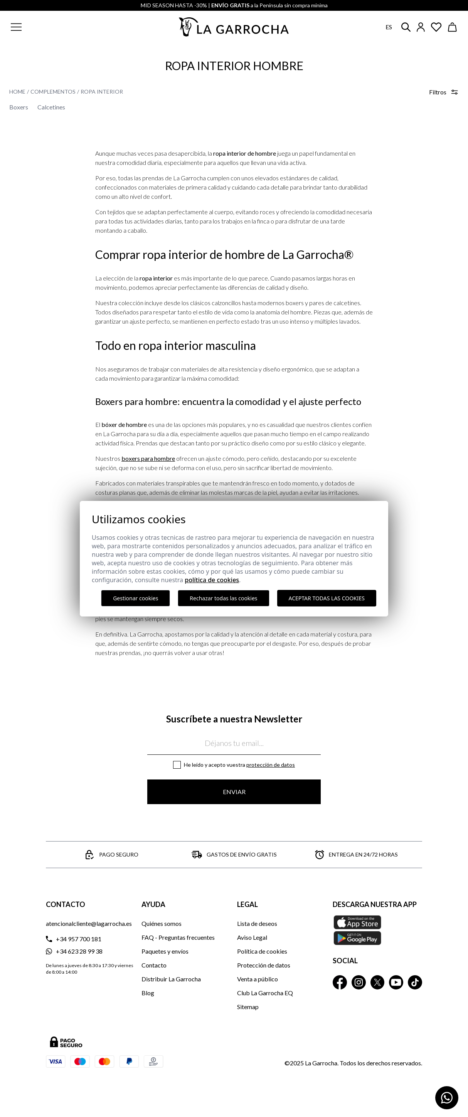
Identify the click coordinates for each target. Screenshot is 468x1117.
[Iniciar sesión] (421, 27)
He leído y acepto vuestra (239, 764)
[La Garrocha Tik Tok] (415, 982)
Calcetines (51, 107)
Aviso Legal (252, 937)
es (389, 26)
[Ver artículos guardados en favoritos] (436, 27)
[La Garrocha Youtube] (396, 982)
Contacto (154, 965)
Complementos (53, 91)
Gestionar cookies (135, 598)
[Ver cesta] (452, 27)
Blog (147, 992)
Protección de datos (270, 764)
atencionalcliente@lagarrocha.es (89, 923)
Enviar (234, 791)
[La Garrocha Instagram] (359, 982)
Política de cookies (262, 951)
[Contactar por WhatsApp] (447, 1098)
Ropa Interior (102, 91)
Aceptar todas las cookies (327, 598)
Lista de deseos (257, 923)
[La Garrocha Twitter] (377, 982)
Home (17, 91)
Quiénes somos (161, 923)
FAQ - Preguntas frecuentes (178, 937)
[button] (53, 27)
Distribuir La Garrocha (171, 979)
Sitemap (248, 1006)
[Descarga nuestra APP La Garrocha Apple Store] (377, 930)
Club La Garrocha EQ (265, 992)
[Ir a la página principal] (234, 27)
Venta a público (257, 979)
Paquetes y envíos (165, 951)
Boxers (18, 107)
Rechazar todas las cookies (223, 598)
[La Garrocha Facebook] (340, 982)
